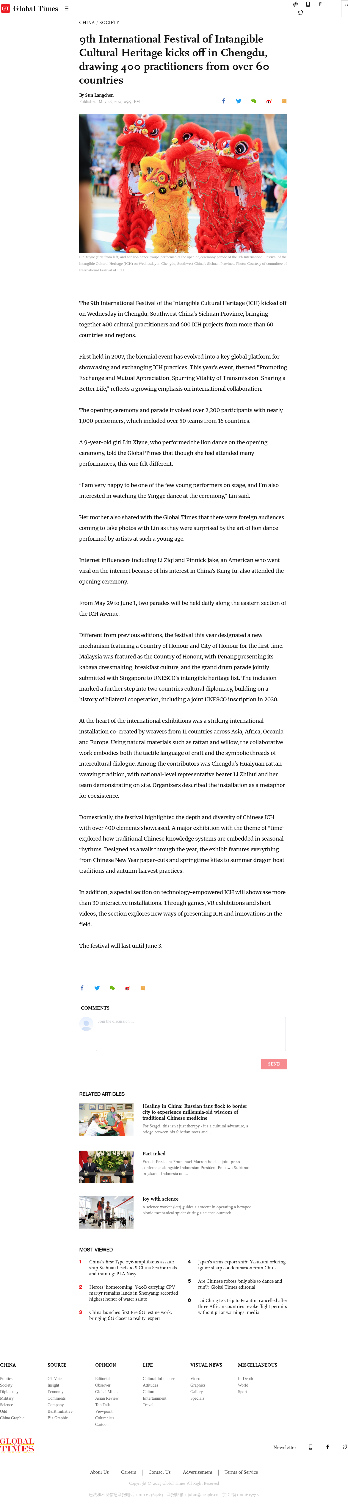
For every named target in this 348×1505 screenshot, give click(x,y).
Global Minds (106, 1392)
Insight (53, 1385)
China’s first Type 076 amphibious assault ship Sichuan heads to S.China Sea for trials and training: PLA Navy (133, 1267)
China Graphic (12, 1418)
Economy (56, 1392)
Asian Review (107, 1398)
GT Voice (55, 1378)
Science (6, 1405)
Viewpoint (103, 1411)
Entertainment (154, 1398)
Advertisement (197, 1472)
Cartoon (102, 1424)
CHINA (87, 22)
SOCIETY (109, 22)
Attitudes (150, 1385)
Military (7, 1398)
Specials (197, 1398)
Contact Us (159, 1472)
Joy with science (160, 1199)
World (243, 1385)
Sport (242, 1392)
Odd (3, 1411)
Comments (57, 1398)
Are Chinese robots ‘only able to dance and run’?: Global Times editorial (240, 1284)
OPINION (105, 1365)
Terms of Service (241, 1472)
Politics (6, 1378)
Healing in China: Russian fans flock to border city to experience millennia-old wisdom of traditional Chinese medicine (194, 1112)
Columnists (104, 1418)
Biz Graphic (58, 1418)
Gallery (196, 1392)
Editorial (102, 1378)
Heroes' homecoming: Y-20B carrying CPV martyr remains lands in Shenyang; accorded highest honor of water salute (133, 1293)
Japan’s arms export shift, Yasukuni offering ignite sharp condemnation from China (242, 1265)
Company (56, 1405)
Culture (149, 1392)
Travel (148, 1405)
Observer (102, 1385)
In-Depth (245, 1378)
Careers (128, 1472)
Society (6, 1385)
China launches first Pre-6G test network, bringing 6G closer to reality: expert (130, 1315)
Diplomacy (9, 1392)
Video (195, 1378)
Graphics (198, 1385)
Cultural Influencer (159, 1378)
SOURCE (57, 1365)
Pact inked (154, 1153)
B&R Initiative (60, 1411)
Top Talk (102, 1405)
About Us (99, 1472)
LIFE (148, 1365)
